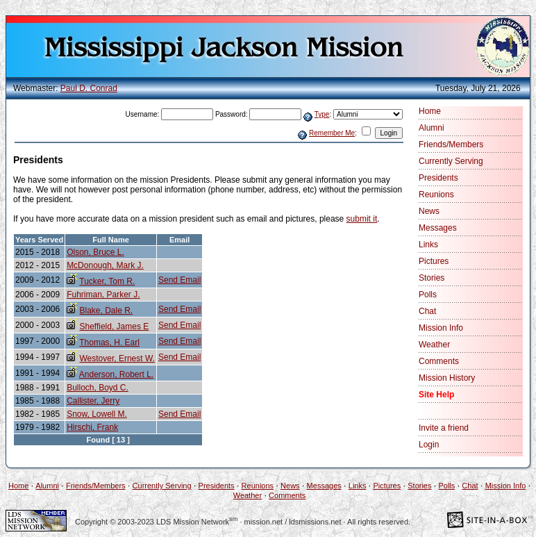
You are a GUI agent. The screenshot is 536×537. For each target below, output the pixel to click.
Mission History (447, 378)
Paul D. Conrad (88, 88)
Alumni (431, 128)
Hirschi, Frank (92, 427)
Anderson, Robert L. (116, 374)
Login (429, 444)
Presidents (438, 178)
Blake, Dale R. (106, 310)
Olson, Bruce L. (95, 252)
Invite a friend (444, 428)
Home (430, 111)
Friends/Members (451, 144)
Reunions (436, 194)
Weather (434, 344)
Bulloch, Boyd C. (97, 388)
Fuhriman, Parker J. (103, 294)
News (429, 211)
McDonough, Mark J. (105, 265)
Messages (438, 228)
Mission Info (441, 328)
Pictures (434, 261)
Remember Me (332, 133)
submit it (362, 219)
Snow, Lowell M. (97, 414)
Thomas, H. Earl (109, 342)
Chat (427, 311)
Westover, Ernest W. (116, 358)
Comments (439, 361)
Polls (428, 294)
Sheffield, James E (114, 326)
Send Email (179, 280)
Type (322, 114)
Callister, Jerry (93, 401)
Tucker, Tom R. (107, 281)
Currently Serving (451, 161)
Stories (431, 278)
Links (428, 244)
